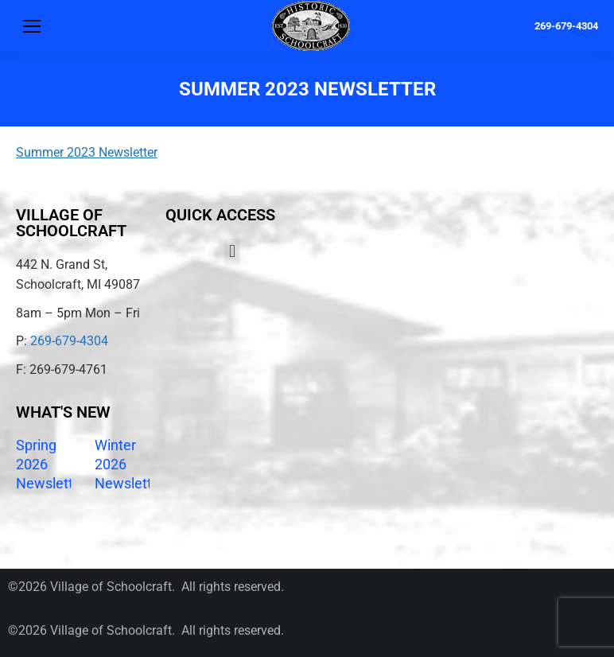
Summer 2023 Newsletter (86, 152)
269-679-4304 (566, 26)
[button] (231, 252)
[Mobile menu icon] (32, 26)
